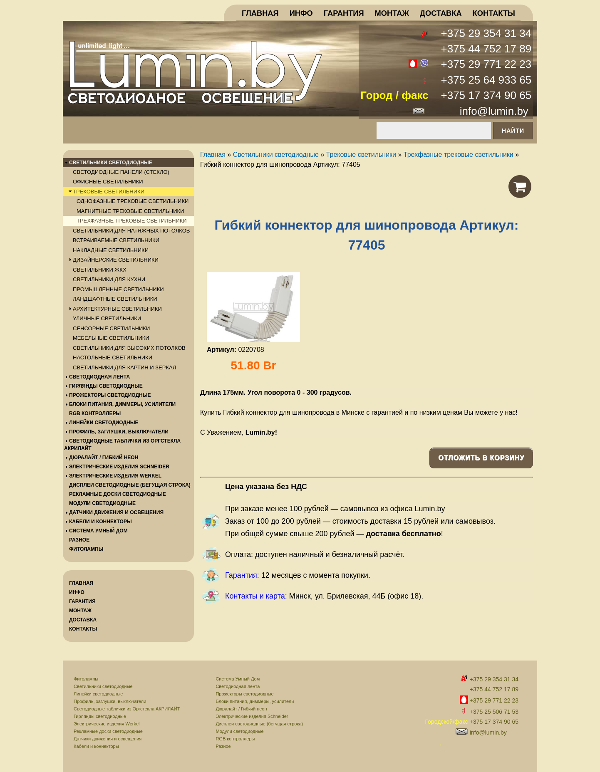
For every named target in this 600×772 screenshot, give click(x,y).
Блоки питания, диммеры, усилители (255, 701)
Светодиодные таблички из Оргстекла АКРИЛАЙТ (127, 708)
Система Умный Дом (238, 678)
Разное (223, 746)
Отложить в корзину (481, 457)
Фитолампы (86, 678)
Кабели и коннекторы (96, 746)
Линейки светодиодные (98, 693)
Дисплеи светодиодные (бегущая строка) (259, 723)
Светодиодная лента (238, 686)
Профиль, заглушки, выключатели (110, 701)
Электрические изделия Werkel (107, 723)
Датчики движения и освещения (107, 738)
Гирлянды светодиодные (100, 716)
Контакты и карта (255, 596)
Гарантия (241, 575)
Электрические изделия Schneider (252, 716)
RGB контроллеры (235, 738)
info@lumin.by (494, 111)
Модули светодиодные (239, 731)
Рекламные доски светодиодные (108, 731)
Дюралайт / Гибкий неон (241, 708)
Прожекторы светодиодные (244, 693)
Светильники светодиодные (103, 686)
